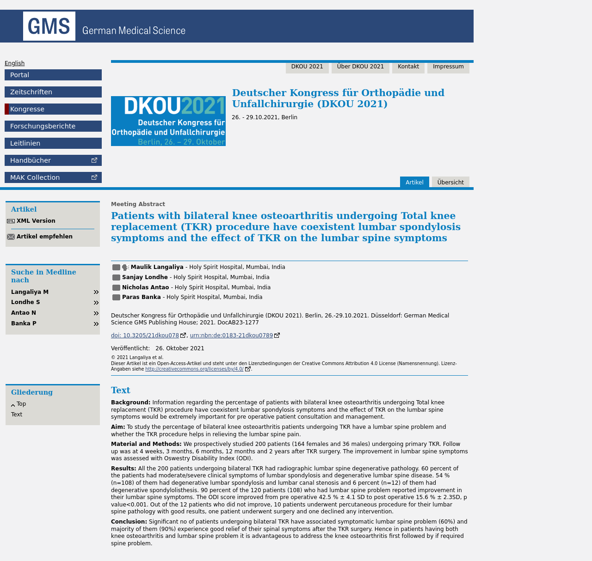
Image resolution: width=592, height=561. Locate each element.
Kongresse (27, 109)
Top (21, 404)
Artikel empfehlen (45, 236)
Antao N (23, 313)
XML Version (36, 221)
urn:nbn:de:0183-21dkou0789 (231, 335)
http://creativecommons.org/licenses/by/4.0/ (194, 369)
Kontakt (408, 66)
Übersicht (451, 182)
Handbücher (30, 160)
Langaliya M (30, 292)
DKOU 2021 (307, 66)
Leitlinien (25, 143)
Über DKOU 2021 (360, 66)
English (15, 63)
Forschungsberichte (42, 126)
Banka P (24, 323)
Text (16, 414)
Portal (19, 75)
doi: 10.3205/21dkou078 (145, 335)
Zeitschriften (31, 92)
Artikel (414, 182)
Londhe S (25, 302)
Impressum (448, 66)
